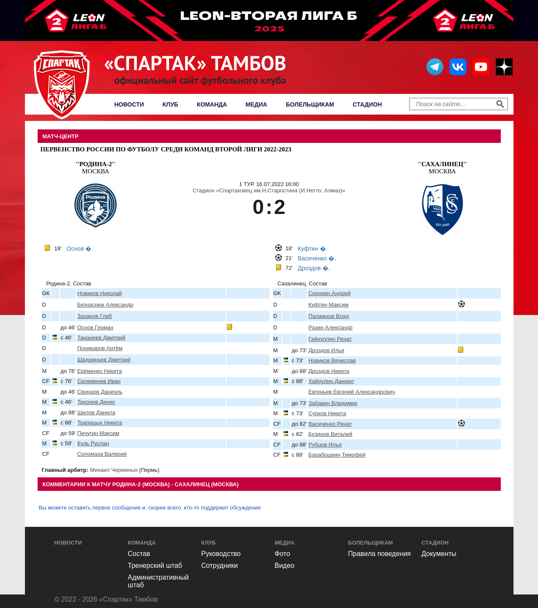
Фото (282, 553)
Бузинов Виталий (330, 434)
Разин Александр (330, 327)
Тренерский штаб (155, 565)
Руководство (221, 553)
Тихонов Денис (96, 402)
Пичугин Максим (98, 433)
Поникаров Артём (100, 348)
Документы (438, 553)
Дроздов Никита (329, 371)
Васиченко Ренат (330, 424)
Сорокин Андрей (330, 293)
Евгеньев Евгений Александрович (352, 392)
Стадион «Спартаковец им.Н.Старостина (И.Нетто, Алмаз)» (269, 190)
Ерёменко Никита (99, 371)
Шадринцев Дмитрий (104, 359)
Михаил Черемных (113, 470)
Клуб (170, 104)
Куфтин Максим (329, 304)
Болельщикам (310, 104)
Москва (95, 168)
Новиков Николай (99, 293)
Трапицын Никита (99, 422)
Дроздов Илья (326, 350)
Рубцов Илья (325, 444)
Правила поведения (379, 553)
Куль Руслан (93, 443)
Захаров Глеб (94, 316)
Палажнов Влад (329, 316)
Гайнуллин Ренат (330, 339)
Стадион (367, 104)
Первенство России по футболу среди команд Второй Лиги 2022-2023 (166, 149)
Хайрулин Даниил (331, 381)
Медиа (256, 104)
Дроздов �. (314, 268)
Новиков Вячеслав (332, 360)
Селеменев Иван (99, 381)
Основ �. (80, 248)
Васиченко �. (317, 258)
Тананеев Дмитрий (101, 337)
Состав (139, 553)
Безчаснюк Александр (105, 304)
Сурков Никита (327, 413)
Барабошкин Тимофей (337, 455)
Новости (129, 104)
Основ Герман (95, 327)
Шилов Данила (96, 412)
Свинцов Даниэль (100, 392)
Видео (285, 565)
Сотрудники (219, 565)
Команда (212, 104)
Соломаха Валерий (102, 454)
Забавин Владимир (333, 403)
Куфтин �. (313, 248)
